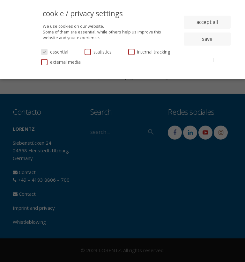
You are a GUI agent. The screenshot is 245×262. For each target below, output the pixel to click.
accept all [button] (207, 21)
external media (61, 62)
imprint (214, 64)
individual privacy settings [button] (207, 51)
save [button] (207, 38)
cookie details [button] (200, 59)
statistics (98, 52)
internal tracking (149, 52)
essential (54, 52)
